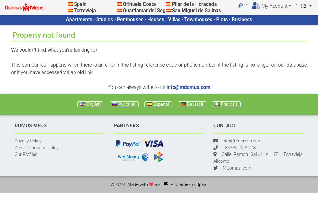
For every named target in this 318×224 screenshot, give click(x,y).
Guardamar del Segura (148, 10)
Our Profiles (26, 154)
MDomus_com (237, 168)
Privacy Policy (28, 141)
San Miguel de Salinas (196, 10)
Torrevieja (85, 10)
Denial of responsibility (37, 148)
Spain (80, 4)
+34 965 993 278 (239, 148)
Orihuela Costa (139, 4)
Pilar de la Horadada (194, 4)
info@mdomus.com (188, 87)
